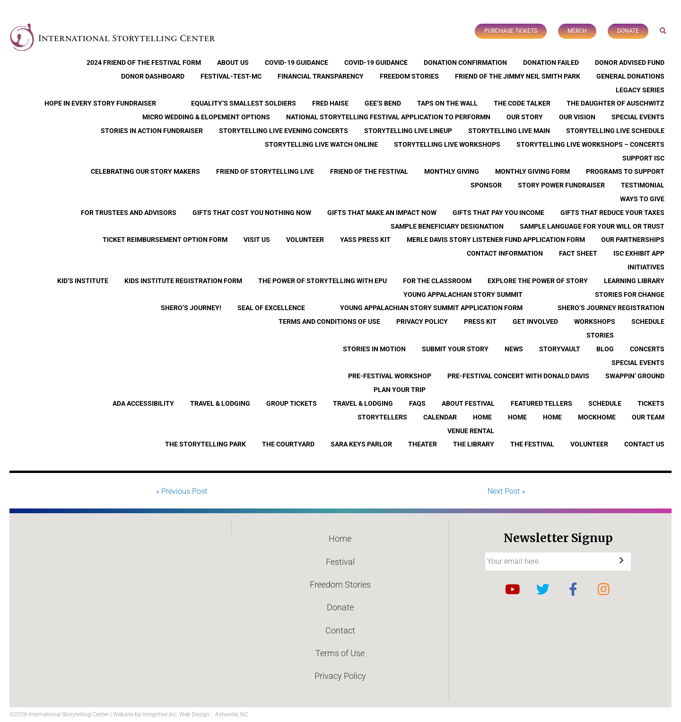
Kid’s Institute (82, 281)
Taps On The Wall (447, 103)
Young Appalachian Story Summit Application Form (431, 308)
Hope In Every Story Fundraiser (100, 103)
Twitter (542, 589)
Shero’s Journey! (191, 308)
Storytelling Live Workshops (447, 144)
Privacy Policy (422, 321)
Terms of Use (340, 653)
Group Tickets (291, 403)
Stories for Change (629, 294)
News (514, 349)
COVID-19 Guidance (296, 62)
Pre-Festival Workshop (389, 376)
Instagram (603, 589)
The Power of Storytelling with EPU (322, 281)
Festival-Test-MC (231, 76)
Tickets (650, 403)
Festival (340, 562)
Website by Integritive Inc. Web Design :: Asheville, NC (180, 714)
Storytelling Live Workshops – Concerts (590, 144)
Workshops (594, 321)
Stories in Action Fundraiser (152, 130)
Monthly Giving (451, 171)
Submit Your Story (455, 349)
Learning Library (634, 281)
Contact (340, 630)
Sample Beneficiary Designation (447, 226)
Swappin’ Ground (634, 376)
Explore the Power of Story (538, 281)
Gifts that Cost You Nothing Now (251, 212)
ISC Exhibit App (638, 253)
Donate (628, 30)
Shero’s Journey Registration (611, 308)
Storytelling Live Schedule (615, 130)
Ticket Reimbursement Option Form (165, 239)
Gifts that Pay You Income (498, 212)
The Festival (532, 444)
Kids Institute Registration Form (183, 281)
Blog (605, 349)
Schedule (647, 321)
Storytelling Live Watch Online (321, 144)
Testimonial (642, 185)
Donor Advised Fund (629, 62)
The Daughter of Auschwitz (615, 103)
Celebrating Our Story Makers (145, 171)
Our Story (524, 117)
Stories (600, 335)
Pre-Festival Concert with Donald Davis (518, 376)
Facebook (573, 589)
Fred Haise (330, 103)
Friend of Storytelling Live (265, 171)
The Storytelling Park (205, 444)
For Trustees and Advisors (128, 212)
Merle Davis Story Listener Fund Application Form (496, 239)
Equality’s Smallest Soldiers (243, 103)
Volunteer (305, 239)
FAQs (417, 403)
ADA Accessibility (143, 403)
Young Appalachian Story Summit (463, 294)
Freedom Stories (409, 76)
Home (482, 417)
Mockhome (597, 417)
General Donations (630, 76)
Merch (577, 30)
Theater (422, 444)
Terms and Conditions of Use (329, 321)
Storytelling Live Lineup (408, 130)
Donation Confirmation (465, 62)
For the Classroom (437, 281)
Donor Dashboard (152, 76)
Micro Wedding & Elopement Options (206, 117)
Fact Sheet (578, 253)
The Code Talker (522, 103)
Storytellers (382, 417)
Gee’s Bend (383, 103)
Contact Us (644, 444)
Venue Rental (470, 431)
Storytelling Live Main (509, 130)
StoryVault (559, 349)
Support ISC (643, 158)
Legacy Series (640, 90)
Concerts (647, 349)
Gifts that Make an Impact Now (382, 212)
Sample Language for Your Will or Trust (592, 226)
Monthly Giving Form (532, 171)
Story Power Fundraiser (561, 185)
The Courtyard (288, 444)
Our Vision (577, 117)
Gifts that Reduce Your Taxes (612, 212)
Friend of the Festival (369, 171)
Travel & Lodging (220, 403)
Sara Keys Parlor (361, 444)
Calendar (440, 417)
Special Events (637, 117)
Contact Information (505, 253)
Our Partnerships (632, 239)
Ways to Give (642, 199)
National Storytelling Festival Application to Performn (388, 117)
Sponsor (486, 185)
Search (663, 30)
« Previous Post (181, 491)
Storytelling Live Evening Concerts (283, 130)
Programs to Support (625, 171)
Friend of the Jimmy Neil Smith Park (517, 76)
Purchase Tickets (510, 30)
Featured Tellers (541, 403)
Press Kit (480, 321)
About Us (233, 62)
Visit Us (257, 239)
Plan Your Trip (400, 389)
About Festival (468, 403)
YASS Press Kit (365, 239)
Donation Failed (551, 62)
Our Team (648, 417)
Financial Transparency (321, 76)
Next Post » (506, 491)
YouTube (512, 589)
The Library (473, 444)
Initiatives (646, 267)
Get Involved (535, 321)
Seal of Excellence (271, 308)
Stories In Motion (374, 349)
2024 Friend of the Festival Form (144, 62)
